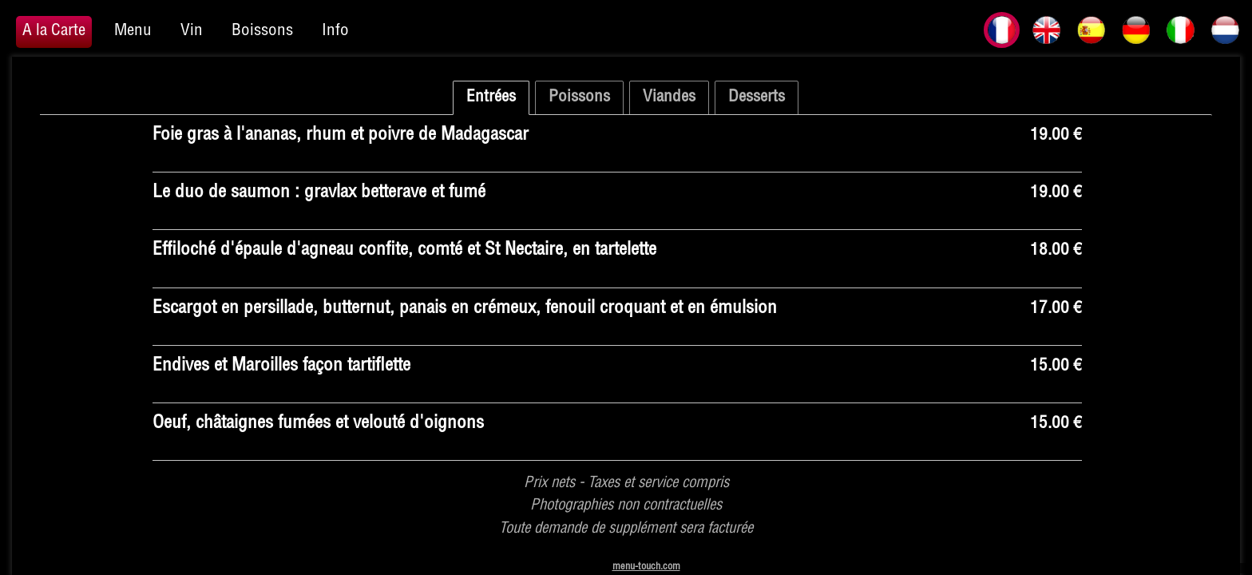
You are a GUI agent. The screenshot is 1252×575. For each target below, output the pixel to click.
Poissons (579, 97)
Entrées (491, 97)
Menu (133, 31)
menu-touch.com (646, 567)
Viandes (669, 97)
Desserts (756, 97)
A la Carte (53, 31)
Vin (191, 31)
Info (335, 31)
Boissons (262, 31)
